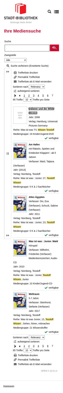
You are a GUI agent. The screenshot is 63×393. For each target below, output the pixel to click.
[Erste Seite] (15, 95)
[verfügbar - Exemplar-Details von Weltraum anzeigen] (52, 332)
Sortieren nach (20, 86)
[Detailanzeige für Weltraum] (34, 294)
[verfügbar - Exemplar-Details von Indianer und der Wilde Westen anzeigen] (52, 138)
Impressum (8, 386)
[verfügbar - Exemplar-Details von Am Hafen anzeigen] (52, 191)
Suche (7, 41)
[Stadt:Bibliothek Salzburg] (21, 13)
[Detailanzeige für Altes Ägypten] (37, 197)
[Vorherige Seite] (20, 95)
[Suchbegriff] (27, 48)
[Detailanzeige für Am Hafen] (34, 144)
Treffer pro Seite (41, 99)
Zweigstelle (10, 55)
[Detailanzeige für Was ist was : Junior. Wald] (43, 241)
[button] (54, 48)
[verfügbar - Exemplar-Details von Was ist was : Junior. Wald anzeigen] (52, 288)
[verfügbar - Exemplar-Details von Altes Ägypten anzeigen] (52, 235)
